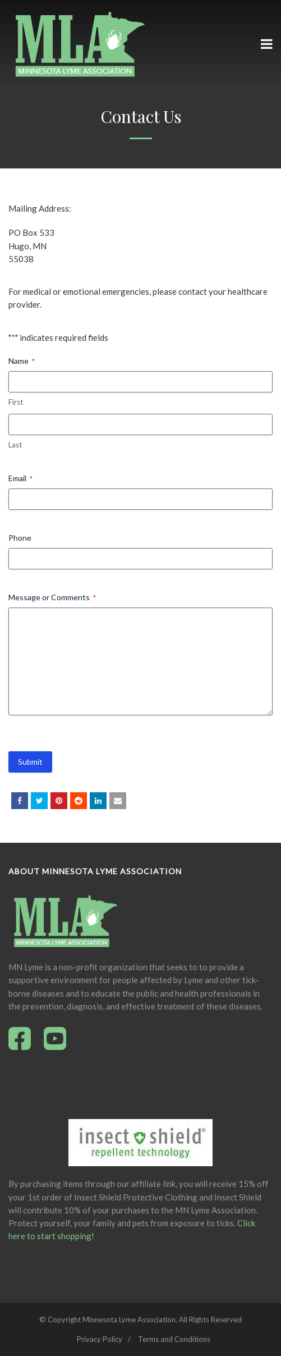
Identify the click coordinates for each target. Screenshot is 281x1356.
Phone (19, 537)
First (15, 402)
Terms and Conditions (174, 1339)
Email (20, 478)
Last (15, 444)
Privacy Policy (99, 1339)
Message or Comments (52, 597)
